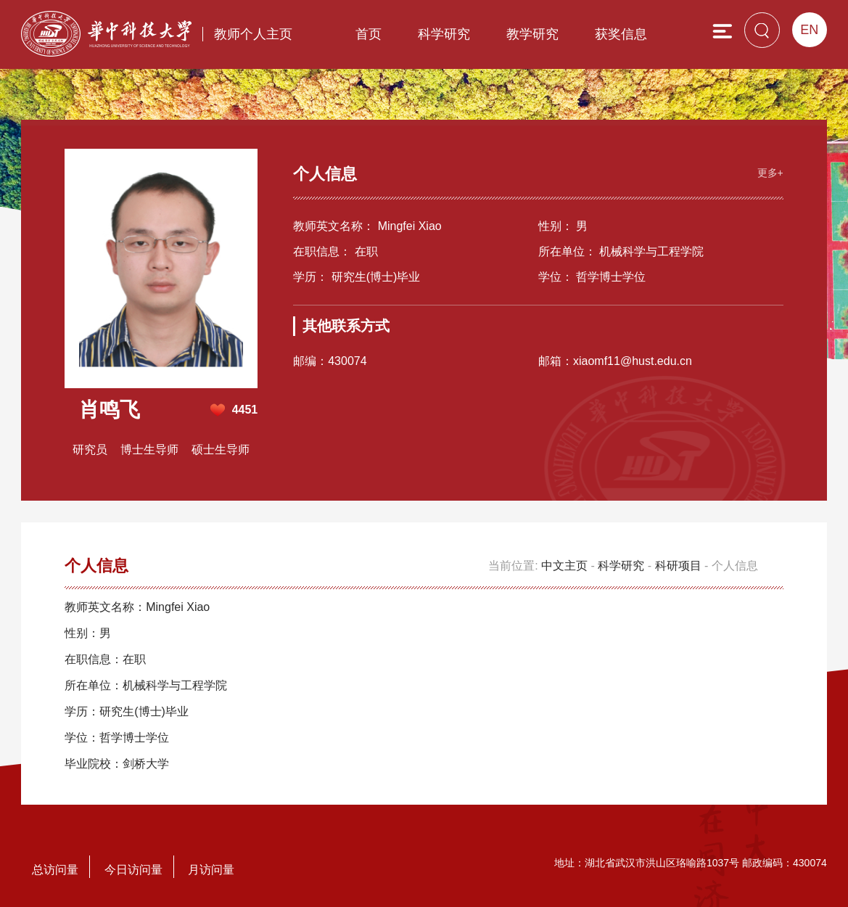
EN (809, 29)
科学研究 (444, 34)
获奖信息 (621, 34)
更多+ (770, 172)
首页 (368, 34)
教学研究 (532, 34)
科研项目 (678, 565)
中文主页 (564, 565)
